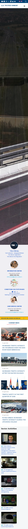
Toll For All (14, 251)
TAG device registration (14, 254)
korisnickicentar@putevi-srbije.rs (14, 312)
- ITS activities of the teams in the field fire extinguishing (7, 490)
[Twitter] (8, 1)
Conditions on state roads (14, 289)
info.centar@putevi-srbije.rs (14, 277)
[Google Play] (15, 1)
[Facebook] (4, 1)
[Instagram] (6, 1)
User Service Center (14, 306)
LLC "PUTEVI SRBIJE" (9, 5)
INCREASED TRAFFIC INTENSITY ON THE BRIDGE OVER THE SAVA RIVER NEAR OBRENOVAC (13, 348)
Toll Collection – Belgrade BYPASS (14, 253)
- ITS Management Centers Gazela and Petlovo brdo (8, 471)
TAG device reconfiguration (14, 256)
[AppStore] (12, 1)
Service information (14, 293)
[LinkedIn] (10, 1)
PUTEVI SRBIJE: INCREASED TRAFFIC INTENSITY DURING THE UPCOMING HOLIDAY (14, 420)
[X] (17, 292)
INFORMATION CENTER (14, 271)
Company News (14, 323)
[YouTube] (2, 1)
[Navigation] (24, 6)
